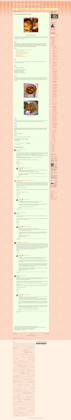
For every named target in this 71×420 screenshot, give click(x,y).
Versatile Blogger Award (18, 411)
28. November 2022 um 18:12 (27, 255)
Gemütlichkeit (20, 368)
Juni (53, 135)
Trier (21, 409)
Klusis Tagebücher (18, 242)
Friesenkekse (28, 36)
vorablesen (14, 415)
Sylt (33, 405)
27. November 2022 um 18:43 (25, 242)
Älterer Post (47, 333)
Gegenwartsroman (23, 367)
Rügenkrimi (14, 401)
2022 (52, 44)
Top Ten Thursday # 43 (55, 157)
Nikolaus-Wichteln (21, 393)
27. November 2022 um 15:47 (22, 212)
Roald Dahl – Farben (18, 55)
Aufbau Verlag (29, 346)
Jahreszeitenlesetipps (15, 376)
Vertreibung (23, 411)
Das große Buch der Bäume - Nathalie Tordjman (54, 91)
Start (15, 9)
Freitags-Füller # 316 (55, 58)
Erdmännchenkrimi (25, 360)
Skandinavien (14, 404)
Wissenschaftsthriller (29, 413)
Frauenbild (24, 364)
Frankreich (18, 364)
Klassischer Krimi (17, 379)
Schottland (22, 402)
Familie (33, 361)
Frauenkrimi (28, 364)
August (53, 132)
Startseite (31, 333)
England (14, 360)
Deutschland (21, 356)
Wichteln (32, 412)
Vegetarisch (32, 410)
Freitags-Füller (20, 365)
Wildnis (18, 413)
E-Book (33, 358)
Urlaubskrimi (20, 410)
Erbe (22, 360)
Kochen (30, 379)
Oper (21, 395)
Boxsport (31, 353)
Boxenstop (28, 353)
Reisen (28, 398)
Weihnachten (19, 412)
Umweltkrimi (29, 409)
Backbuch (32, 347)
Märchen (24, 390)
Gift (30, 369)
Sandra (17, 212)
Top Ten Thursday (20, 408)
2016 (52, 150)
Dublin (26, 358)
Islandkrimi (14, 375)
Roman (25, 399)
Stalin (17, 405)
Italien (17, 375)
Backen (14, 348)
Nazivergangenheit (15, 392)
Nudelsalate (28, 394)
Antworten (17, 164)
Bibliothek (19, 350)
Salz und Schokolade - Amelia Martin (21, 56)
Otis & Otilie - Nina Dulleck (19, 54)
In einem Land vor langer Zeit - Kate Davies (54, 104)
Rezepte (18, 399)
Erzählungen (26, 361)
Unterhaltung (14, 410)
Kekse (33, 377)
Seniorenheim (32, 403)
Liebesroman (26, 385)
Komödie (33, 379)
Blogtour (15, 353)
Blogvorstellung (18, 353)
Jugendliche (33, 376)
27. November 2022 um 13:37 (29, 180)
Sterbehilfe (20, 405)
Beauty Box (14, 349)
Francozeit (15, 364)
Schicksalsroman (18, 402)
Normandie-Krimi (14, 394)
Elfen (26, 359)
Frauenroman (32, 364)
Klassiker (30, 378)
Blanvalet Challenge (24, 351)
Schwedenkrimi (18, 403)
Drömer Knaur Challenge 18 (22, 358)
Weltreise (29, 412)
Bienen (22, 350)
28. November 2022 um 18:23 (23, 275)
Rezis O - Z (43, 9)
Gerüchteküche (24, 368)
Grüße (16, 371)
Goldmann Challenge (25, 370)
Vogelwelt (29, 411)
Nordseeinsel (29, 393)
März (53, 139)
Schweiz (22, 403)
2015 (52, 151)
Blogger (42, 418)
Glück (17, 370)
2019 (52, 146)
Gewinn (14, 369)
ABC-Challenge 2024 (53, 199)
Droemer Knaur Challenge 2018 (26, 357)
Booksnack (22, 353)
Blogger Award (14, 352)
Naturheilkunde (28, 391)
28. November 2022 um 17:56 (27, 226)
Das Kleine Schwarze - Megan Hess (55, 76)
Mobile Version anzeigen (31, 335)
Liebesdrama (21, 385)
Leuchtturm (30, 384)
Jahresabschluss (28, 375)
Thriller (19, 407)
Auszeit (25, 347)
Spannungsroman (31, 404)
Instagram (52, 194)
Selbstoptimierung (28, 403)
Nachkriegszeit (18, 391)
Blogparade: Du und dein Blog (56, 164)
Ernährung (33, 360)
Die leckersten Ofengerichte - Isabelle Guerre (54, 107)
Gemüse (17, 368)
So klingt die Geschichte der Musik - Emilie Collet (54, 127)
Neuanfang (23, 392)
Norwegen (18, 394)
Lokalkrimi (28, 386)
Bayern (24, 348)
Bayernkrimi (28, 348)
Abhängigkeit (26, 343)
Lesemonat (19, 384)
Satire (30, 401)
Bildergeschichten (32, 350)
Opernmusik (24, 395)
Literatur (25, 386)
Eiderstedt (14, 359)
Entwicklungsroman (18, 360)
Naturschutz (32, 391)
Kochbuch (25, 379)
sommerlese (20, 199)
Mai (53, 136)
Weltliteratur (26, 412)
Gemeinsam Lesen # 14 (55, 181)
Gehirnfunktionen (29, 367)
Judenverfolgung (24, 376)
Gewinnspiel (21, 369)
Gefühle (19, 367)
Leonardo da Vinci (15, 384)
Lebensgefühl (17, 383)
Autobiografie (28, 347)
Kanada (22, 377)
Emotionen (32, 359)
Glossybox (14, 370)
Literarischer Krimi (21, 386)
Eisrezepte (23, 359)
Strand (25, 405)
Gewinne (17, 369)
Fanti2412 (17, 275)
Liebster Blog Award (32, 385)
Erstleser (20, 361)
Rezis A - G (30, 9)
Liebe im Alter (14, 385)
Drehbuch (20, 357)
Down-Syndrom (16, 357)
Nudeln (25, 394)
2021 (52, 143)
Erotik (13, 361)
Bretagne (34, 353)
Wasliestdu (15, 412)
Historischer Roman (24, 372)
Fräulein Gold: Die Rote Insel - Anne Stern (54, 66)
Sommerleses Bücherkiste (27, 3)
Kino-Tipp (27, 378)
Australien (18, 347)
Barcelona (17, 348)
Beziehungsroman (14, 350)
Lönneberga (31, 387)
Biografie (14, 351)
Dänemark (29, 358)
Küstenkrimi (31, 382)
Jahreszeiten (32, 375)
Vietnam (26, 411)
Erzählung (23, 361)
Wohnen (33, 413)
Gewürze (25, 369)
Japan (20, 376)
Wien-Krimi (15, 413)
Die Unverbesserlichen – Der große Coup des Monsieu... (55, 84)
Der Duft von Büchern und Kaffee (20, 180)
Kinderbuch (14, 378)
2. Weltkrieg (14, 343)
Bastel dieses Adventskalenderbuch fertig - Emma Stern (23, 49)
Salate (24, 401)
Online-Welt (18, 395)
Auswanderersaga (22, 347)
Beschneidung (29, 349)
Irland (28, 374)
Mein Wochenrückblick (19, 163)
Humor (21, 373)
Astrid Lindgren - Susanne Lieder (54, 119)
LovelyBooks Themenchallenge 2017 (19, 387)
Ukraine (26, 409)
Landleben (14, 383)
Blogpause (33, 352)
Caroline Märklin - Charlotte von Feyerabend (54, 94)
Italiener (21, 375)
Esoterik (30, 361)
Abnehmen (30, 343)
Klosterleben (21, 379)
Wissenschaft (24, 413)
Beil (18, 349)
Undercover (33, 409)
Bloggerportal (27, 352)
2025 (52, 40)
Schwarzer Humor (32, 402)
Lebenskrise (21, 383)
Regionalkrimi (15, 398)
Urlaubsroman (28, 410)
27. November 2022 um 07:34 (21, 149)
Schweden (14, 403)
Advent (14, 344)
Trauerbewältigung (15, 409)
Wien (34, 412)
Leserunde (27, 384)
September (53, 131)
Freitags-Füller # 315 (55, 79)
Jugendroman (18, 377)
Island (33, 374)
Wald (32, 411)
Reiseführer (24, 398)
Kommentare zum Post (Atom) (20, 338)
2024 (52, 41)
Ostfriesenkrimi (28, 395)
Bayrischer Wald (32, 348)
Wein (23, 412)
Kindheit (23, 378)
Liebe (33, 384)
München (14, 391)
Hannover (33, 371)
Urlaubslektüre (24, 410)
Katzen (31, 377)
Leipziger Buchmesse (32, 383)
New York (33, 392)
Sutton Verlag (30, 405)
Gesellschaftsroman (29, 368)
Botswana (25, 353)
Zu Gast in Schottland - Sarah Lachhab (55, 78)
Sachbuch (18, 401)
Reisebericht (20, 398)
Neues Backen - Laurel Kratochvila (55, 111)
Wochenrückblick (18, 144)
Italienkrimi (24, 375)
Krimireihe (14, 381)
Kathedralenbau (27, 377)
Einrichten (20, 359)
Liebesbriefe (18, 385)
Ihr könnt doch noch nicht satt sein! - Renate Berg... (54, 88)
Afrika (22, 344)
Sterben (22, 405)
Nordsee (25, 393)
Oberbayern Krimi (32, 394)
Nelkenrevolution (19, 392)
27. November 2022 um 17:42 (27, 199)
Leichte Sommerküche (26, 383)
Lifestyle (14, 386)
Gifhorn (28, 369)
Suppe (27, 405)
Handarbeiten (29, 371)
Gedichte (30, 366)
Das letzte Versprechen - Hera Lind (55, 51)
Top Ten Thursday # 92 (55, 173)
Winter (20, 413)
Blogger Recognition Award (20, 352)
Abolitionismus (33, 343)
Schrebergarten (26, 402)
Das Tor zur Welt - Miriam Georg (54, 109)
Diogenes (31, 356)
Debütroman (15, 356)
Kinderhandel (20, 378)
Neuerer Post (15, 333)
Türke (23, 409)
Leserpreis (24, 384)
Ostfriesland (32, 395)
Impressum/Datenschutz (22, 9)
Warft (34, 411)
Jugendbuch (28, 376)
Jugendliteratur (14, 377)
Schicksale (14, 402)
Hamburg (22, 371)
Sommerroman (24, 404)
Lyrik (25, 387)
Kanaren (24, 377)
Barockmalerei (21, 348)
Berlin (25, 349)
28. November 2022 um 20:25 (27, 294)
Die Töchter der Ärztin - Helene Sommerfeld (54, 82)
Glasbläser (33, 369)
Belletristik (21, 349)
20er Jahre (18, 343)
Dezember (53, 45)
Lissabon (17, 386)
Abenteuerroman (22, 343)
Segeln (24, 403)
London (31, 386)
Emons (29, 359)
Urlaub (17, 410)
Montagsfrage (15, 389)
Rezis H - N (36, 9)
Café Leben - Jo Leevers (54, 99)
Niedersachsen (14, 393)
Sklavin (20, 404)
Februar (53, 140)
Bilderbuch (26, 350)
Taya (17, 149)
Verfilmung (14, 411)
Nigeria (17, 393)
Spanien (28, 404)
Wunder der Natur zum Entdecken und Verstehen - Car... (55, 124)
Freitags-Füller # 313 (55, 117)
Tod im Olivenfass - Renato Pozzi (54, 116)
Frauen (21, 364)
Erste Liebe (16, 361)
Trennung (19, 409)
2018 (52, 147)
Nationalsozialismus (23, 391)
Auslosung (14, 347)
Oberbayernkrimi (14, 395)
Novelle (22, 394)
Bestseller (33, 349)
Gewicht (33, 368)
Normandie (33, 393)
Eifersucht (17, 359)
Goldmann (20, 370)
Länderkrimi (28, 387)
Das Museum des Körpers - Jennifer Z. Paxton (54, 63)
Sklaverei (18, 404)
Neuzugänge (28, 392)
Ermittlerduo (29, 360)
